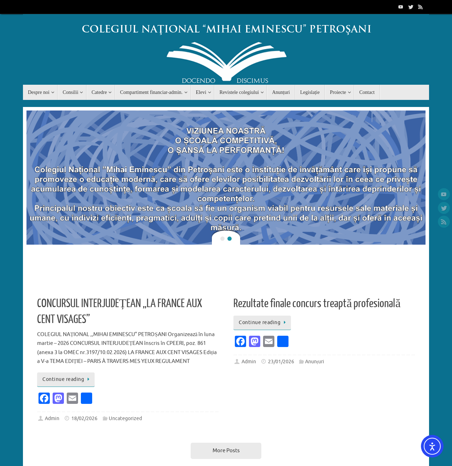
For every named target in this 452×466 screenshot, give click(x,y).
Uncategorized (125, 419)
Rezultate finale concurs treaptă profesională (316, 303)
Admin (52, 419)
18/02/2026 (84, 419)
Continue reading (67, 379)
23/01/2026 (281, 362)
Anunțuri (314, 362)
